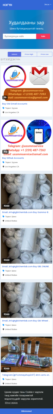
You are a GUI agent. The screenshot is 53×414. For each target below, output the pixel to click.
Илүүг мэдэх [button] (11, 403)
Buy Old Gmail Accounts (14, 103)
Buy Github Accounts (13, 158)
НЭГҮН (7, 5)
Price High (29, 54)
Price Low (44, 54)
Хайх (43, 36)
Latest (14, 54)
